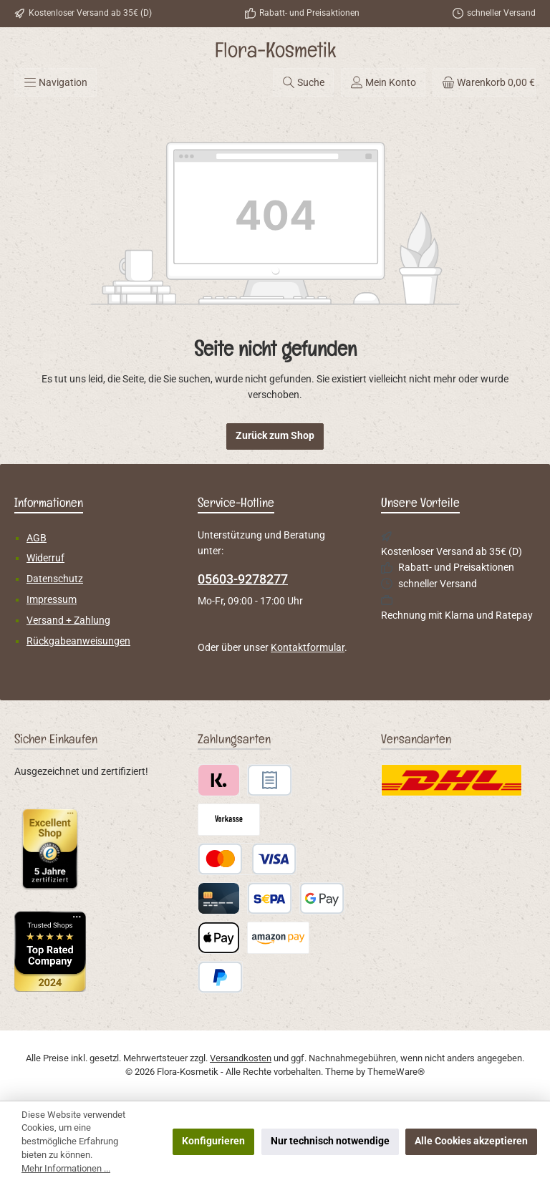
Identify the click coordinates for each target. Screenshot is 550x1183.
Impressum (51, 600)
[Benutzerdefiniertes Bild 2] (50, 951)
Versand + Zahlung (68, 620)
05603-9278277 (243, 578)
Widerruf (45, 558)
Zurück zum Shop (275, 436)
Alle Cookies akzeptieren (471, 1141)
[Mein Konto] (383, 82)
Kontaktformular (307, 648)
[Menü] (55, 82)
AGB (36, 538)
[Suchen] (303, 82)
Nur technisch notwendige (330, 1141)
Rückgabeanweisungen (78, 641)
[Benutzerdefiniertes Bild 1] (50, 849)
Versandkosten (240, 1058)
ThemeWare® (396, 1071)
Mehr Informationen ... (65, 1168)
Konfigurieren (213, 1141)
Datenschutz (54, 579)
